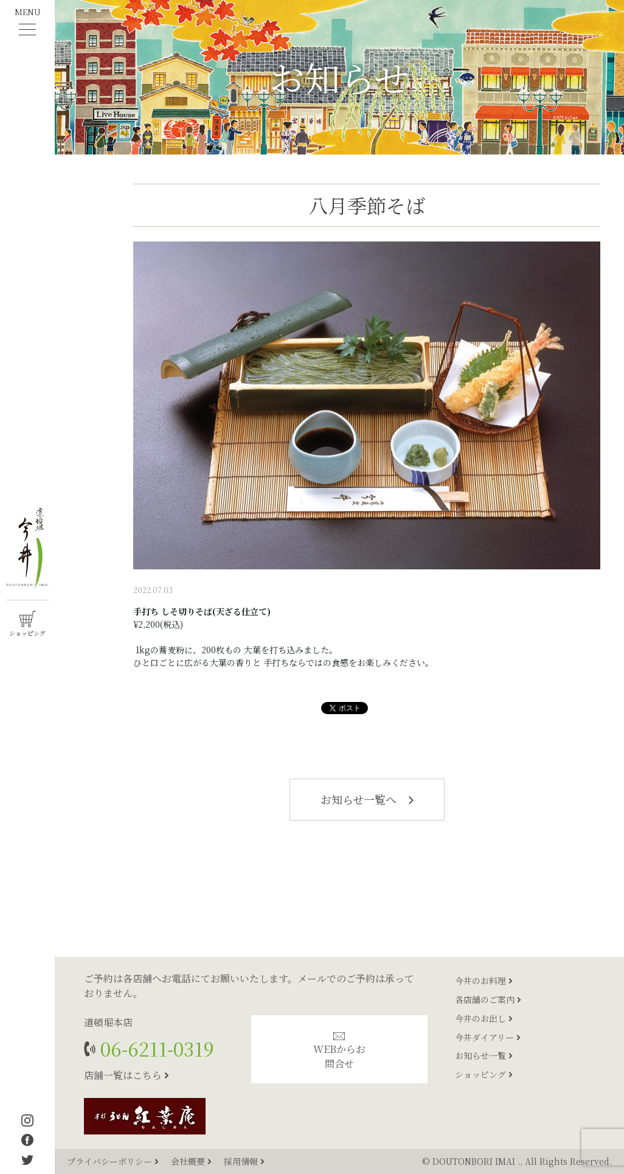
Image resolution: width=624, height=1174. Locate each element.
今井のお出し (484, 1018)
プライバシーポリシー (114, 1161)
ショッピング (484, 1074)
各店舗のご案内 (488, 999)
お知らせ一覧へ (367, 799)
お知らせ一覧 (484, 1055)
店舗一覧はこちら (126, 1075)
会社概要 (192, 1161)
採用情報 (244, 1161)
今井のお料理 (484, 980)
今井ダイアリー (488, 1037)
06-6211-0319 (154, 1048)
